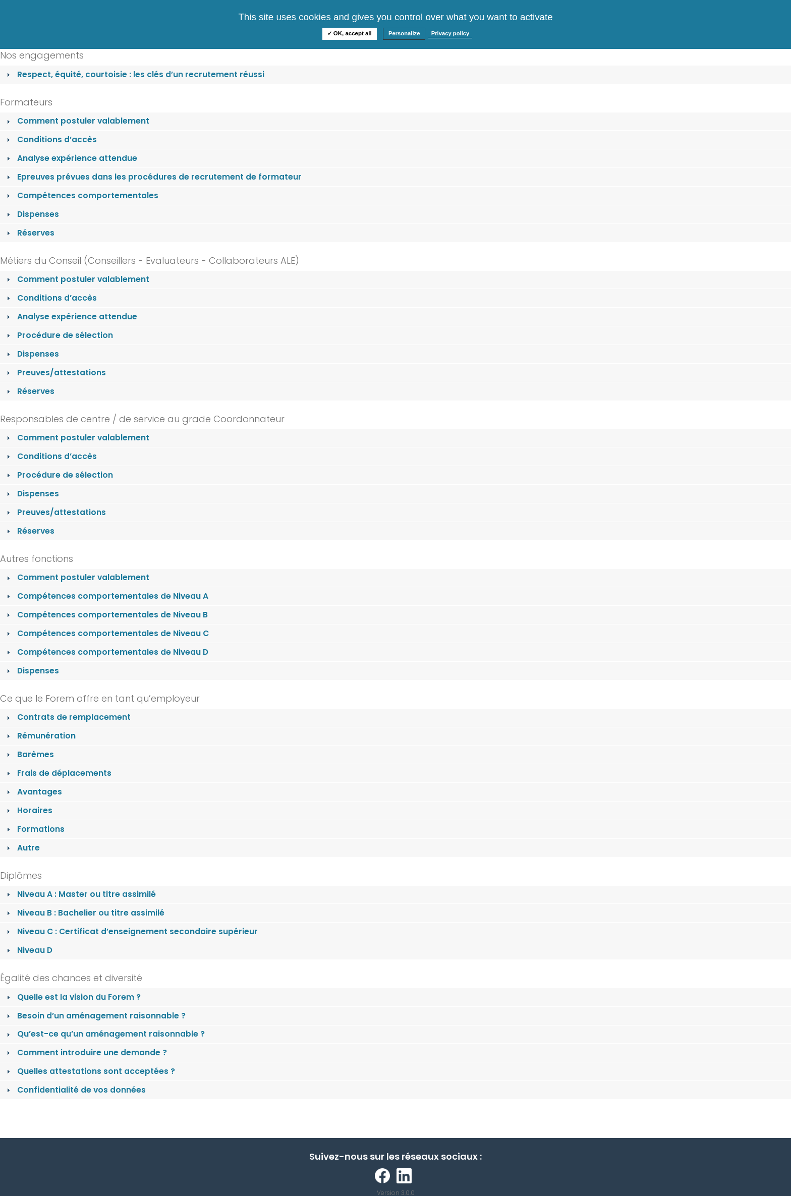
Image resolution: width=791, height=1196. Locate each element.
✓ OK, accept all (349, 33)
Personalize (404, 33)
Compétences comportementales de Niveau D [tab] (106, 652)
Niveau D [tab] (28, 950)
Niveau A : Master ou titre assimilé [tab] (80, 894)
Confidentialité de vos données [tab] (75, 1090)
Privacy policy (450, 33)
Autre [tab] (22, 847)
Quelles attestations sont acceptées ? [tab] (90, 1071)
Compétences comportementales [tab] (81, 195)
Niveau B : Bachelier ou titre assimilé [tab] (84, 912)
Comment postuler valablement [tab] (77, 121)
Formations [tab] (34, 829)
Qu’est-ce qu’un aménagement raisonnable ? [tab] (104, 1034)
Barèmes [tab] (29, 754)
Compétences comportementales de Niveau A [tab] (106, 596)
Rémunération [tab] (40, 735)
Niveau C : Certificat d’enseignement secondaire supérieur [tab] (131, 931)
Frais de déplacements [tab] (58, 773)
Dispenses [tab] (32, 214)
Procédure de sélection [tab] (59, 335)
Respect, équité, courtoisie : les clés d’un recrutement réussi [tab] (134, 74)
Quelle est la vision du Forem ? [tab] (72, 997)
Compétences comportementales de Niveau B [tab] (106, 614)
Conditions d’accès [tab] (50, 139)
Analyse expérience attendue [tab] (71, 158)
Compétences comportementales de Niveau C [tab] (106, 633)
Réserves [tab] (29, 232)
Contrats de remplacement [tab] (67, 717)
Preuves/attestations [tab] (55, 372)
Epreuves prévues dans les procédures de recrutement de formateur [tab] (153, 177)
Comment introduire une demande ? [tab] (85, 1052)
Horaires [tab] (28, 810)
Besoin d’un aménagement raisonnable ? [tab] (95, 1015)
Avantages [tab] (33, 791)
